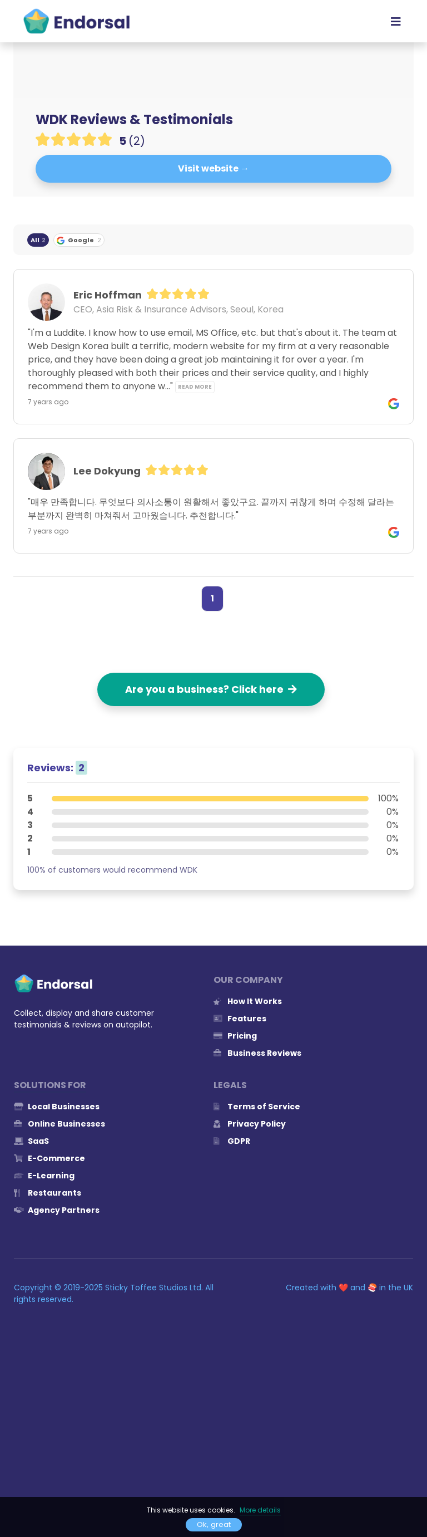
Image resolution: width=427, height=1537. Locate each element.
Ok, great (214, 1524)
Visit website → (213, 168)
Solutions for (50, 1085)
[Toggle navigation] (396, 21)
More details (260, 1510)
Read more (195, 386)
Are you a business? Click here (211, 689)
